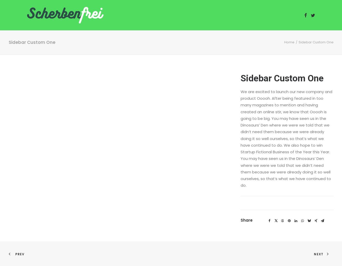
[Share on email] (323, 220)
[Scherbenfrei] (65, 15)
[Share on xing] (316, 220)
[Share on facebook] (269, 220)
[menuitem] (305, 15)
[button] (305, 15)
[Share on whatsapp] (303, 220)
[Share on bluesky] (309, 220)
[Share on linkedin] (296, 220)
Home (289, 42)
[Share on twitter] (276, 220)
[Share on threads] (283, 220)
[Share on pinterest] (289, 220)
